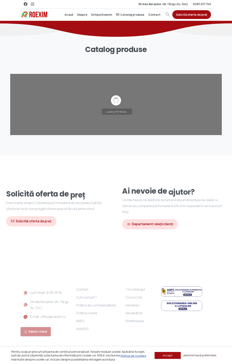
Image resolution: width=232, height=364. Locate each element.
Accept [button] (168, 355)
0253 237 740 (202, 4)
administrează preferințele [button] (199, 355)
